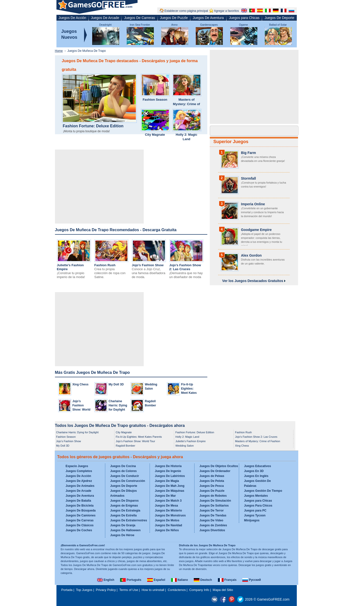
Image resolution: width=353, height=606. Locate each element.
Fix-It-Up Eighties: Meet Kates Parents (139, 436)
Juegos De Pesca (211, 486)
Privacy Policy (106, 590)
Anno (174, 24)
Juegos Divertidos (212, 530)
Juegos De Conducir (124, 476)
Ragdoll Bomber (125, 445)
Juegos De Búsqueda (81, 510)
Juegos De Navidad (168, 525)
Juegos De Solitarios (214, 505)
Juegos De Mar (165, 495)
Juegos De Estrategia (125, 510)
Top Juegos (84, 590)
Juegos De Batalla (78, 500)
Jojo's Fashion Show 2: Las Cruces (185, 267)
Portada (67, 590)
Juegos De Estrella (123, 515)
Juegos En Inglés (256, 476)
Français (227, 580)
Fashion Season (155, 99)
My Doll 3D (116, 384)
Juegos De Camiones (80, 515)
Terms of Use (128, 590)
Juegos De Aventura (208, 18)
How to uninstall (152, 590)
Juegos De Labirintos (170, 476)
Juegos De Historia (168, 466)
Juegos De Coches (79, 530)
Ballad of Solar (278, 24)
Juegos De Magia (167, 481)
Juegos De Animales (80, 486)
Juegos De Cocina (123, 466)
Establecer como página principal (186, 11)
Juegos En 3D (254, 471)
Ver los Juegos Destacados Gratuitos (253, 281)
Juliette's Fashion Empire (191, 441)
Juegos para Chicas (244, 18)
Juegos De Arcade (105, 18)
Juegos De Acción (72, 18)
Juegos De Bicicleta (79, 505)
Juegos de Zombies (213, 525)
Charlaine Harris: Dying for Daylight (118, 405)
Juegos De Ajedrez (79, 481)
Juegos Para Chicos (258, 505)
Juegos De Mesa (166, 505)
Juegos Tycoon (254, 515)
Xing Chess (80, 384)
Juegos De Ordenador (214, 471)
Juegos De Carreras (139, 18)
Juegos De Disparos (124, 500)
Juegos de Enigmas (124, 505)
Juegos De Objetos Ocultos (218, 466)
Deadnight (105, 24)
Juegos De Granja (122, 525)
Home (59, 51)
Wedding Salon (185, 445)
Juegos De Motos (167, 520)
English (105, 580)
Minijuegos (252, 520)
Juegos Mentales (256, 495)
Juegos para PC (255, 510)
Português (130, 580)
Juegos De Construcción (127, 481)
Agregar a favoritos (226, 11)
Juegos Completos (79, 471)
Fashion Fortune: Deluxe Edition (93, 126)
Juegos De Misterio (168, 510)
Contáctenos (177, 590)
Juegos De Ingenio (168, 471)
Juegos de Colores (123, 471)
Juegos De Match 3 (168, 500)
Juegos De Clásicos (79, 525)
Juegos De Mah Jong (169, 486)
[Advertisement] (99, 186)
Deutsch (203, 580)
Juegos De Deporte (279, 18)
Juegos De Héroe (122, 535)
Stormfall (248, 178)
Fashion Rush (105, 265)
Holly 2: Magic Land (186, 137)
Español (156, 580)
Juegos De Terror (211, 510)
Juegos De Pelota (211, 481)
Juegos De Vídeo (211, 520)
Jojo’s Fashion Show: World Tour (135, 441)
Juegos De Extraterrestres (128, 520)
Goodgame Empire (256, 230)
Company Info (199, 590)
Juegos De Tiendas (212, 515)
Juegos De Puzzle (174, 18)
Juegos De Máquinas (169, 490)
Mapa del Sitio (223, 590)
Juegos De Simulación (215, 500)
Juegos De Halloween (125, 530)
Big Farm (248, 153)
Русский (251, 580)
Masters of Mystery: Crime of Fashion (186, 104)
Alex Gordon (251, 255)
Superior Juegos (230, 141)
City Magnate (155, 134)
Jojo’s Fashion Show (148, 265)
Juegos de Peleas (211, 476)
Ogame (243, 24)
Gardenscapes (209, 24)
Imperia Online (253, 204)
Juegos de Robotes (213, 495)
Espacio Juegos (77, 466)
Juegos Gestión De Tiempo (263, 490)
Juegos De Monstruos (170, 515)
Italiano (179, 580)
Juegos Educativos (257, 466)
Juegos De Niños (167, 530)
